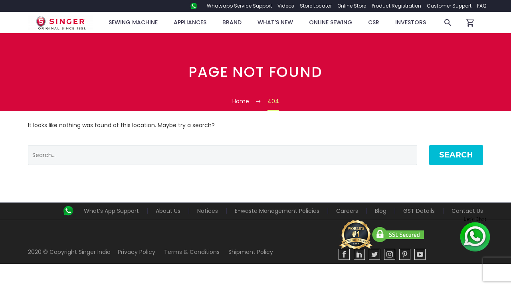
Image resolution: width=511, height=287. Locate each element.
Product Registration (396, 5)
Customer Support (449, 5)
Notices (207, 211)
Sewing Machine (133, 22)
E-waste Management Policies (277, 211)
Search (456, 154)
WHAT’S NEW (275, 22)
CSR (373, 22)
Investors (410, 22)
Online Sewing (330, 22)
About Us (168, 211)
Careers (347, 211)
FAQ (481, 5)
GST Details (419, 211)
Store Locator (316, 5)
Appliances (190, 22)
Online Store (351, 5)
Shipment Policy (250, 252)
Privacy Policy (136, 252)
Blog (380, 211)
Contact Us (467, 211)
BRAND (232, 22)
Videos (285, 5)
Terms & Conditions (192, 252)
